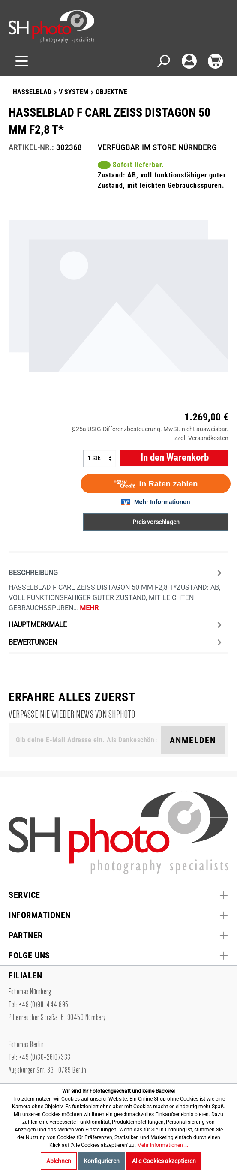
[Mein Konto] (189, 61)
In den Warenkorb (175, 457)
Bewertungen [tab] (116, 642)
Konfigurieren (102, 1161)
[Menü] (22, 61)
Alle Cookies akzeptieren (164, 1161)
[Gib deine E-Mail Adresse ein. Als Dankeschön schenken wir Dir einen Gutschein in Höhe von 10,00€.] (86, 740)
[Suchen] (163, 61)
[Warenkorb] (215, 61)
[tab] (116, 589)
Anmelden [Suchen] (193, 740)
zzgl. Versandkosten (201, 438)
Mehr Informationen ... (162, 1145)
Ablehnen (58, 1161)
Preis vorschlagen (156, 522)
